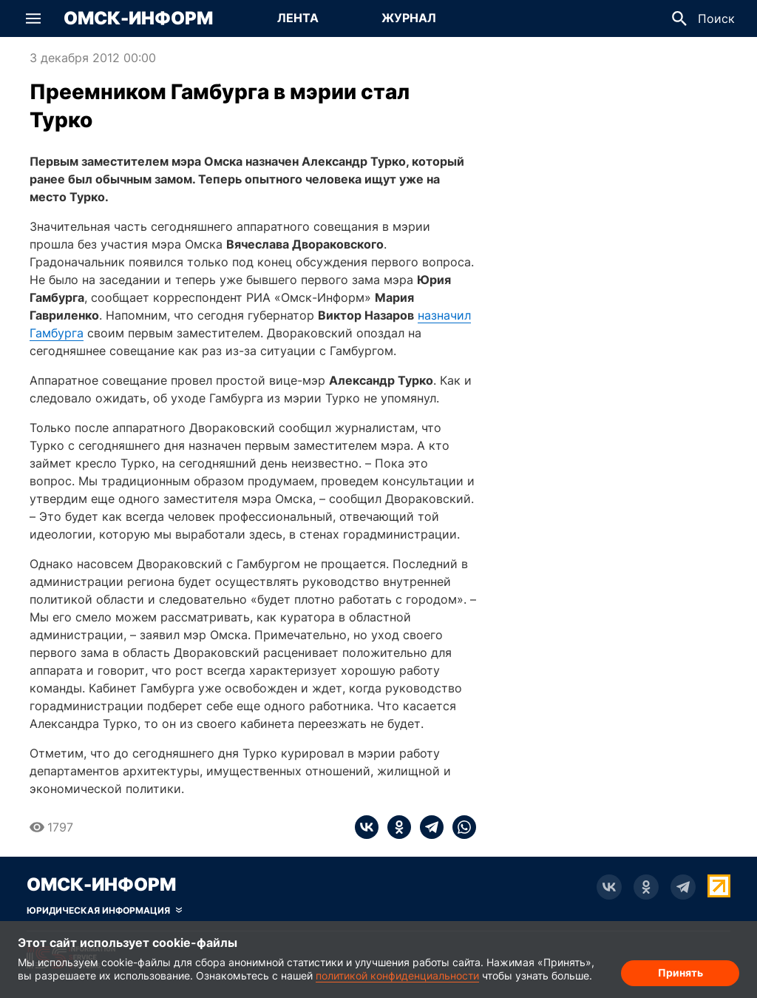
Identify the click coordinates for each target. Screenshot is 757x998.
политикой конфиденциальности (397, 975)
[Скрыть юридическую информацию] (104, 911)
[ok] (394, 827)
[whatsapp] (460, 827)
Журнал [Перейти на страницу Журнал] (408, 17)
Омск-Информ (138, 18)
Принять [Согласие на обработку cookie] (680, 972)
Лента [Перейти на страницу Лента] (298, 17)
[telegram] (427, 827)
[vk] (366, 827)
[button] (33, 18)
